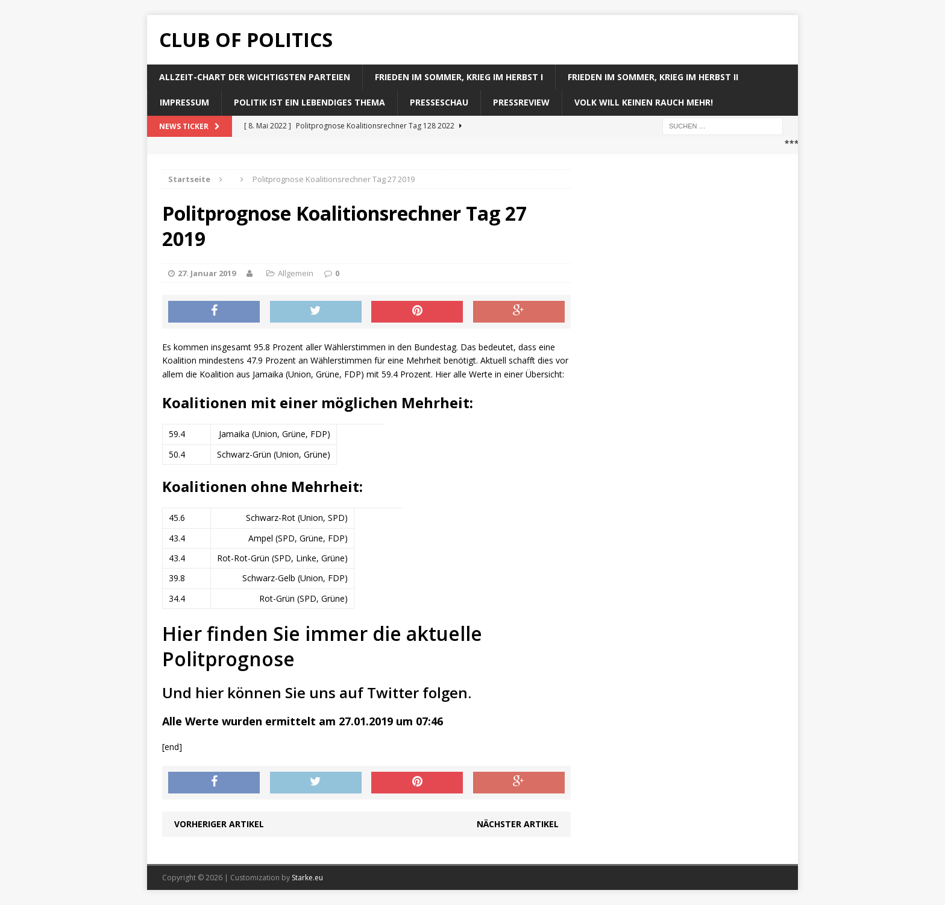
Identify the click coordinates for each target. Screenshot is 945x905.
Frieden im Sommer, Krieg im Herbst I (459, 77)
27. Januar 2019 (207, 273)
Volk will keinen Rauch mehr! (643, 102)
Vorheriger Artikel (219, 824)
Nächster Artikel (518, 824)
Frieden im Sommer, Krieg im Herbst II (653, 77)
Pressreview (521, 102)
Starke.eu (307, 877)
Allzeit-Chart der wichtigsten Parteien (254, 77)
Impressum (184, 102)
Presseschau (439, 102)
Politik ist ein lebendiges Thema (309, 102)
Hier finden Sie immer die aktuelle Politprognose (322, 646)
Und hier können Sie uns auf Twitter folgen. (316, 692)
